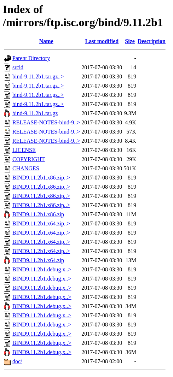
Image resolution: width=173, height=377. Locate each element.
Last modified (102, 41)
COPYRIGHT (28, 159)
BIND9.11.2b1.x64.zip (38, 260)
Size (130, 41)
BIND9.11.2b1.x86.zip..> (41, 178)
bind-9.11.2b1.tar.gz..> (38, 76)
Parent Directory (31, 58)
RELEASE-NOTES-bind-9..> (46, 122)
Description (152, 41)
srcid (17, 67)
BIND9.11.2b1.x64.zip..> (41, 223)
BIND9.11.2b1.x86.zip (38, 214)
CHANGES (25, 168)
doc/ (17, 361)
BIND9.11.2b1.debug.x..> (41, 269)
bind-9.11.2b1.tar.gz (35, 113)
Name (46, 41)
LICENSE (24, 150)
